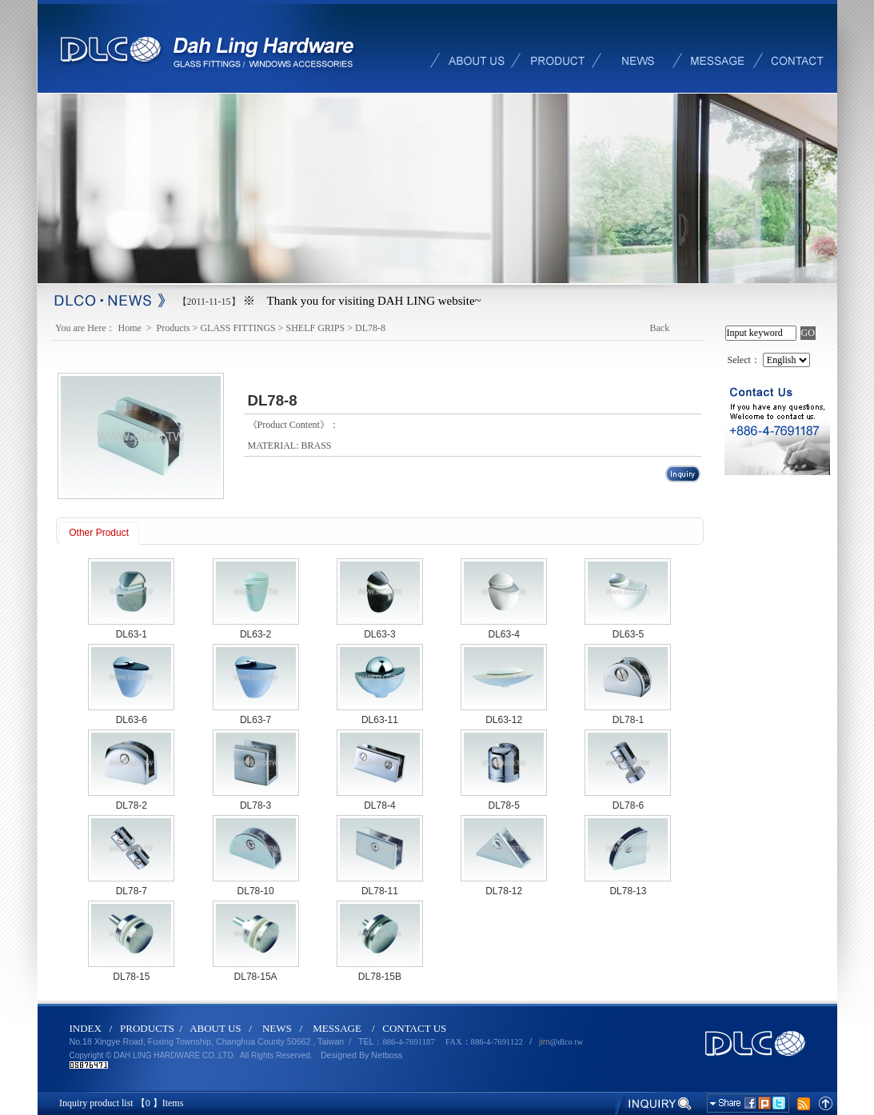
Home (131, 328)
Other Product (99, 532)
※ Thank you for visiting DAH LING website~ (362, 300)
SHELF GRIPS (315, 328)
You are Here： (85, 328)
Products (173, 328)
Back (660, 328)
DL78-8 (370, 328)
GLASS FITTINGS (237, 328)
